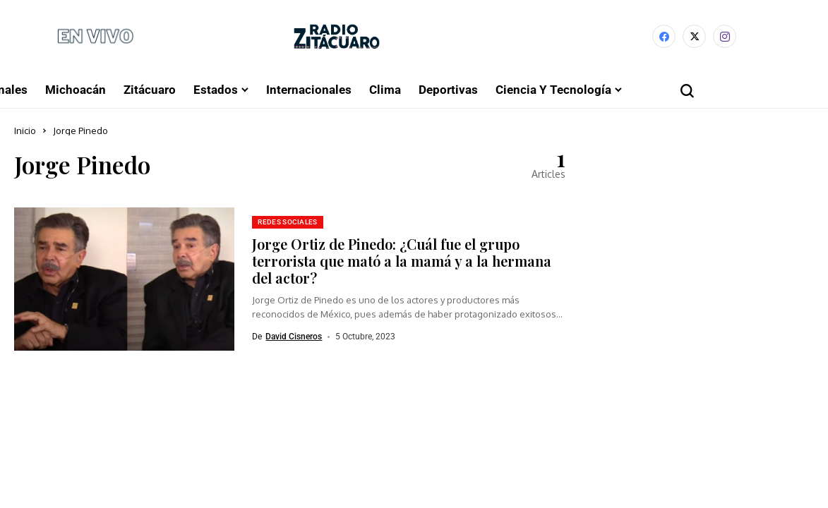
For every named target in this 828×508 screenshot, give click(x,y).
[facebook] (664, 36)
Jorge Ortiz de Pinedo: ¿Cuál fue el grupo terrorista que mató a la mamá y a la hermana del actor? (401, 260)
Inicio (25, 130)
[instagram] (724, 36)
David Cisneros (293, 336)
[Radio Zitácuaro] (336, 36)
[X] (694, 36)
